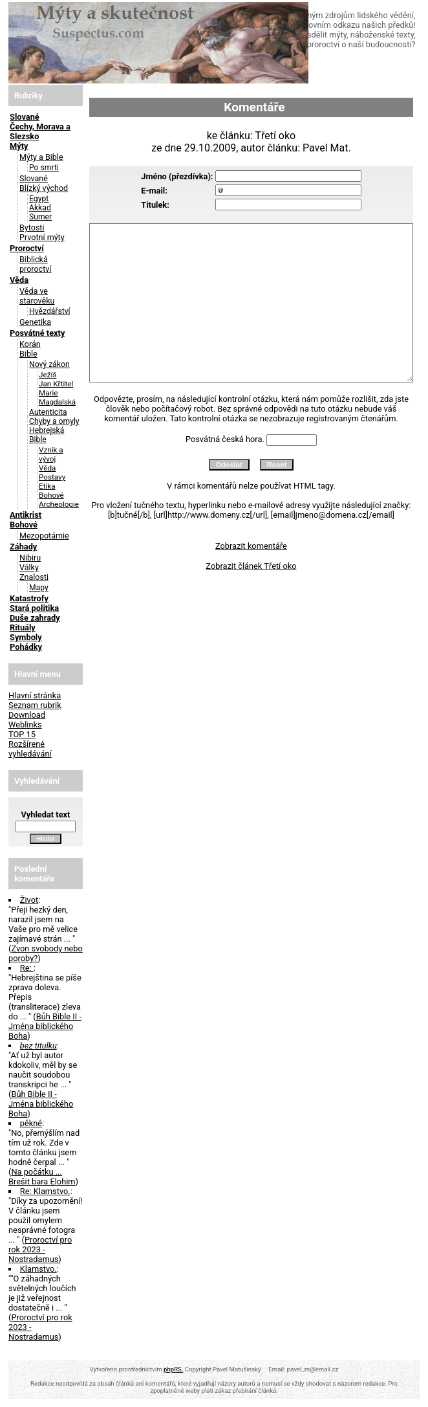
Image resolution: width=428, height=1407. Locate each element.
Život (29, 900)
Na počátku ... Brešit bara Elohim (42, 1176)
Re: (27, 968)
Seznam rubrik (34, 705)
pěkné (31, 1123)
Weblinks (25, 724)
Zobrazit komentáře (251, 546)
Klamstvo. (38, 1269)
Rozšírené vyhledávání (30, 749)
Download (26, 715)
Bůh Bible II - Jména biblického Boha (44, 1026)
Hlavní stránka (34, 695)
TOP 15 (22, 734)
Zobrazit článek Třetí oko (251, 566)
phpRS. (173, 1369)
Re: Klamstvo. (45, 1191)
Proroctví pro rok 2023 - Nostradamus (40, 1249)
